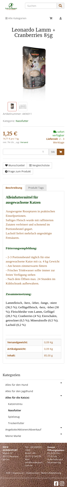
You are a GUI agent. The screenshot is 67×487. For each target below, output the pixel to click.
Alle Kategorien (15, 18)
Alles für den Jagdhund (19, 391)
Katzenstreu (15, 404)
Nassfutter (22, 121)
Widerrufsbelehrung (51, 472)
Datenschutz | (33, 472)
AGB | (9, 472)
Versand (24, 142)
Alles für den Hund (34, 384)
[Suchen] (41, 6)
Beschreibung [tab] (14, 187)
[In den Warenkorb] (60, 152)
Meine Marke (34, 435)
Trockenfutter (16, 423)
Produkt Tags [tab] (36, 187)
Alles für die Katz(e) (34, 396)
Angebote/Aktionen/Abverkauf (34, 428)
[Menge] (26, 152)
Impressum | (19, 472)
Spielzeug (14, 416)
